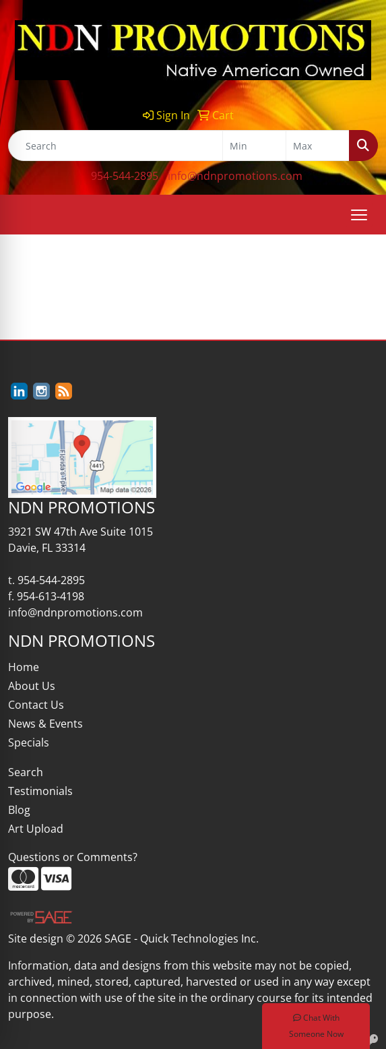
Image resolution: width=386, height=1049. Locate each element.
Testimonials (40, 791)
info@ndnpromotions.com (235, 175)
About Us (31, 685)
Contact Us (36, 704)
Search (25, 772)
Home (23, 667)
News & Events (45, 723)
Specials (28, 742)
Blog (19, 809)
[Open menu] (359, 214)
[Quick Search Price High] (318, 145)
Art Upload (35, 828)
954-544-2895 (124, 175)
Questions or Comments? (72, 857)
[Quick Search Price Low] (254, 145)
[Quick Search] (115, 145)
